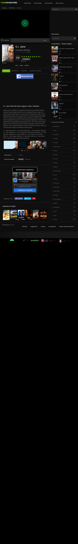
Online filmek (27, 3)
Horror (55, 175)
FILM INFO (6, 70)
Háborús (27, 65)
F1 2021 (56, 158)
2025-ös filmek (48, 3)
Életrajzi (56, 154)
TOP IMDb (24, 226)
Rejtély (55, 203)
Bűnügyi (56, 138)
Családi (55, 142)
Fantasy (56, 162)
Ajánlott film (56, 126)
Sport (55, 215)
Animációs (56, 134)
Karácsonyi (56, 183)
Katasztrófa (56, 187)
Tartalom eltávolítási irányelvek (66, 226)
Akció (16, 65)
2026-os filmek (59, 3)
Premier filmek (37, 3)
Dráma (21, 65)
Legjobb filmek (33, 226)
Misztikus (56, 195)
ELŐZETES (24, 70)
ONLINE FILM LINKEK (35, 70)
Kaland (55, 179)
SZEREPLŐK (15, 70)
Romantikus (57, 207)
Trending (43, 226)
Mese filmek (57, 191)
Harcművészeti (57, 171)
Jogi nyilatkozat (52, 226)
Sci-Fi (55, 211)
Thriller (55, 219)
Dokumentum (57, 146)
